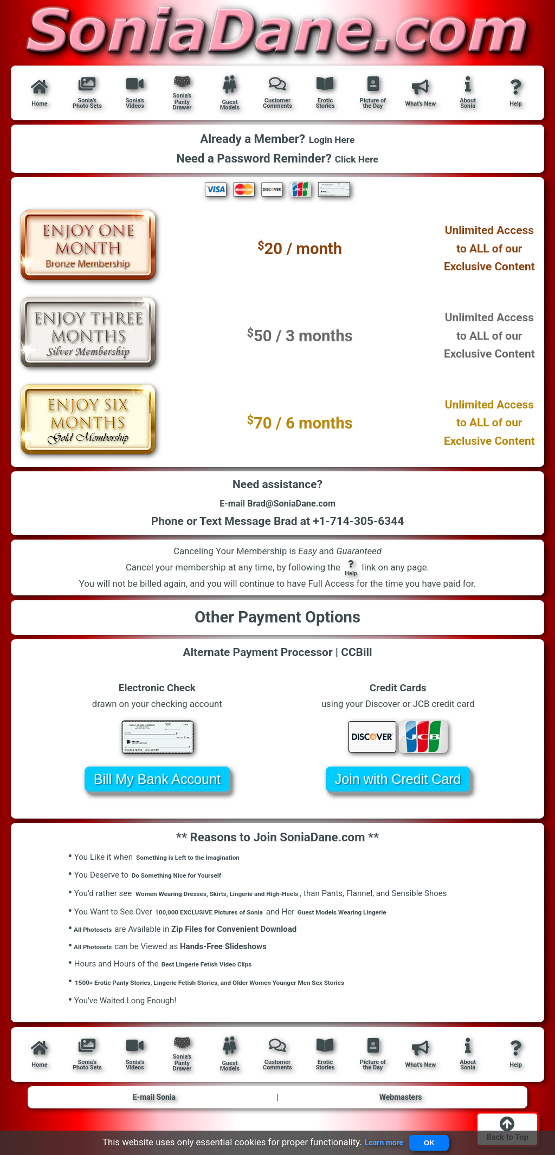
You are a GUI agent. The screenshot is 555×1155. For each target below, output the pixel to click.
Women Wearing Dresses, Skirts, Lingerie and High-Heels (238, 901)
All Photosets (95, 936)
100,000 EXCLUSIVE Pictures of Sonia (224, 919)
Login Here (331, 139)
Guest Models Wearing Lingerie (383, 919)
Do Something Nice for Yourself (188, 883)
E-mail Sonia (154, 1108)
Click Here (357, 158)
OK (433, 1140)
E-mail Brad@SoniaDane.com (277, 507)
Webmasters (400, 1108)
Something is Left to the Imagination (201, 865)
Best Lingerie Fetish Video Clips (218, 974)
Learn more (378, 1139)
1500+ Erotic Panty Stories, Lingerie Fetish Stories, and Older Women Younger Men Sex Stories (245, 992)
